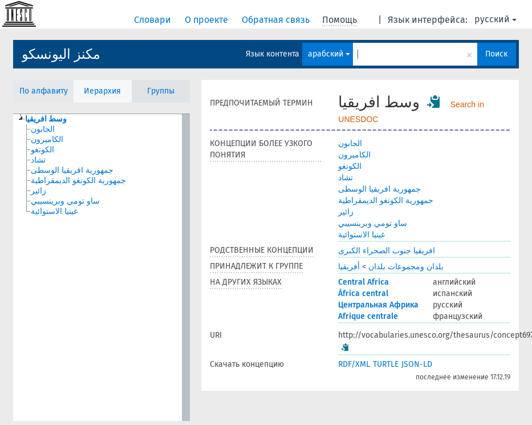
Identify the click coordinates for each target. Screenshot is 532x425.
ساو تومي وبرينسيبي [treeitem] (65, 201)
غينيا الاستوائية (361, 235)
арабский (329, 54)
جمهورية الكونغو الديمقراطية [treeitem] (78, 180)
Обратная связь (277, 19)
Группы (160, 91)
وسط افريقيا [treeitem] (46, 119)
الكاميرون (354, 155)
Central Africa (363, 282)
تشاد (345, 178)
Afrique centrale (368, 316)
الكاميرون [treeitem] (47, 139)
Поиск (496, 54)
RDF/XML (354, 364)
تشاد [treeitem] (38, 160)
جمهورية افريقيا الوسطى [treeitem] (72, 170)
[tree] (101, 267)
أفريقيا (349, 267)
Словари (153, 19)
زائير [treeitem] (38, 191)
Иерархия (102, 91)
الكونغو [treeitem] (42, 150)
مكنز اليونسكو (61, 54)
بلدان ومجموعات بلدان (406, 267)
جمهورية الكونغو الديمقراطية (385, 200)
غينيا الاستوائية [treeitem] (54, 211)
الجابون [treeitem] (43, 129)
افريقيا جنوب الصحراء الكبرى (386, 251)
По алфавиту (43, 91)
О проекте (207, 19)
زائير (346, 212)
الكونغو (350, 166)
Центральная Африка (378, 305)
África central (363, 293)
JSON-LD (416, 364)
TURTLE (386, 364)
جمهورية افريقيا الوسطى (379, 189)
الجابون (350, 143)
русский (495, 19)
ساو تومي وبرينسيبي (372, 223)
